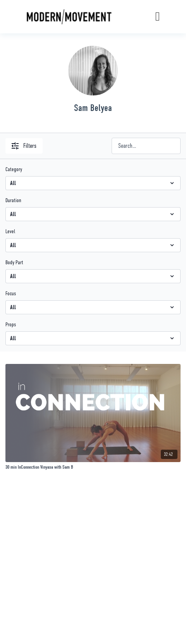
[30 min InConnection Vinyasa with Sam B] (92, 467)
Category (13, 169)
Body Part (14, 262)
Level (10, 231)
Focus (10, 293)
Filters (24, 145)
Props (10, 324)
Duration (13, 200)
